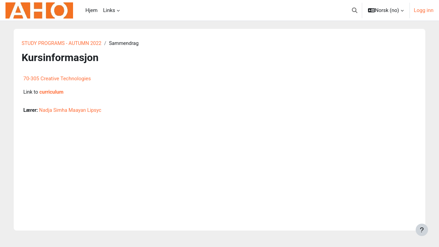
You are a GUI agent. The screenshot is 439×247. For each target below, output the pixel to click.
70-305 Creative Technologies (60, 79)
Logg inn (424, 10)
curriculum (55, 93)
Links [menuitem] (109, 10)
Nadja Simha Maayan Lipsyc (75, 111)
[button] (354, 10)
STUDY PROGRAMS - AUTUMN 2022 (65, 43)
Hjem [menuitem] (91, 10)
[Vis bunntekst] (422, 230)
